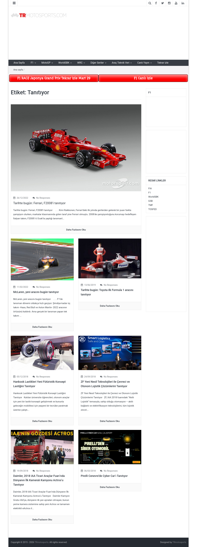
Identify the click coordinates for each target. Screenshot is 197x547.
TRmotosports (41, 542)
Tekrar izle (163, 62)
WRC (79, 62)
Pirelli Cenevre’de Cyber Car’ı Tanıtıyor (104, 475)
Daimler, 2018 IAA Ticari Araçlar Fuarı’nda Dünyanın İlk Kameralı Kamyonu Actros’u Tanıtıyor (39, 480)
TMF (150, 205)
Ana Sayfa (19, 62)
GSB (150, 201)
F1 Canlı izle (143, 78)
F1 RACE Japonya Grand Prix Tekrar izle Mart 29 (53, 78)
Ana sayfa (18, 69)
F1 (32, 62)
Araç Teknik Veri (120, 62)
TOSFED (152, 209)
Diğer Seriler (97, 62)
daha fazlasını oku (76, 229)
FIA (150, 188)
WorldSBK (63, 62)
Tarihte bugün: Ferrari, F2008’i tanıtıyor (39, 203)
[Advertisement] (128, 32)
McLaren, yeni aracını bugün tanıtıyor (36, 292)
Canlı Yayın (143, 62)
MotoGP (45, 62)
